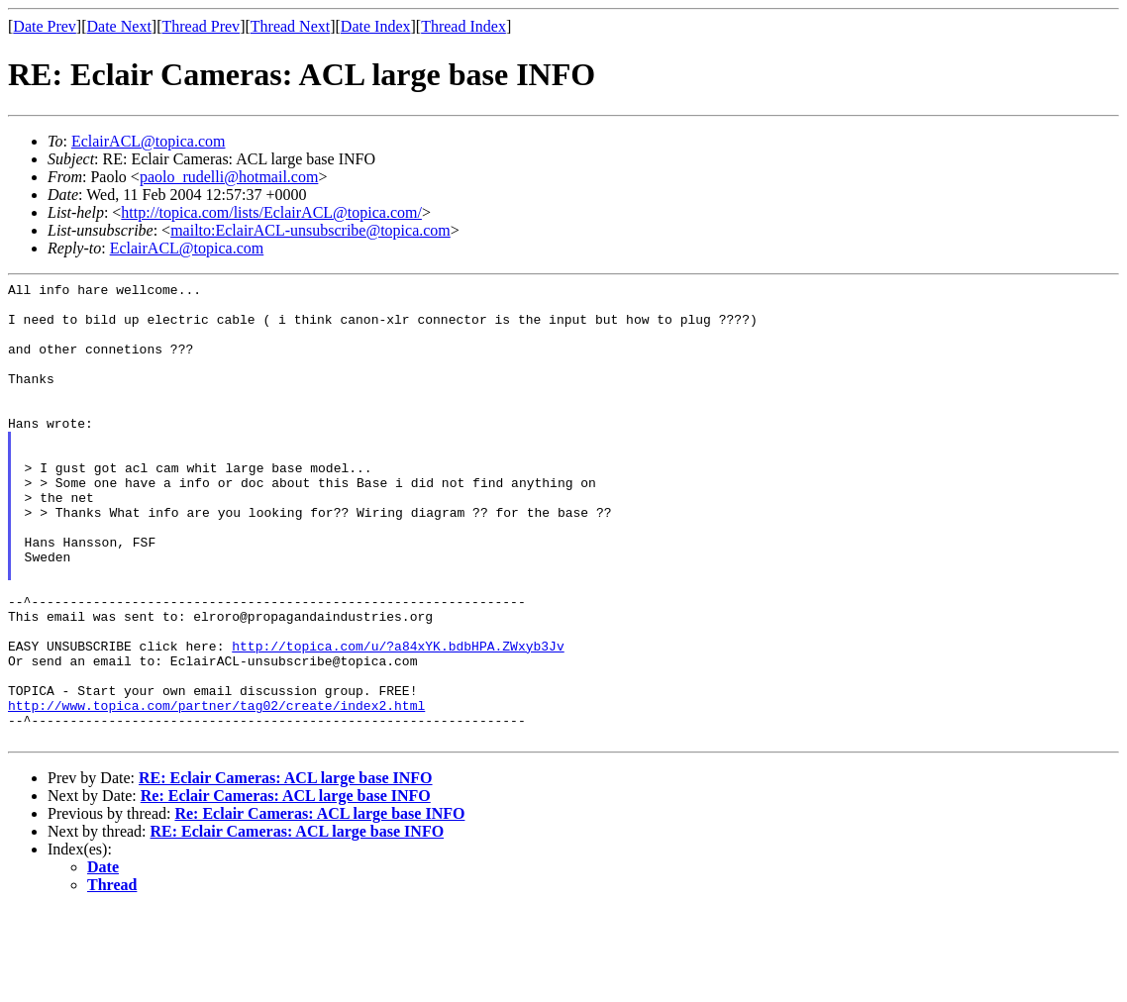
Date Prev (44, 26)
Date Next (119, 26)
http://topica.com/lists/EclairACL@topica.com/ (271, 212)
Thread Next (290, 26)
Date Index (376, 26)
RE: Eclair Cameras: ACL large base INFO (286, 869)
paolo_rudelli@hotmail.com (229, 176)
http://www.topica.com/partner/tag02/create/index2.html (216, 791)
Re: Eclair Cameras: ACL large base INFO (286, 887)
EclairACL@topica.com (148, 141)
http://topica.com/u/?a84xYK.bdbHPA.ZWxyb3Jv (398, 720)
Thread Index (463, 26)
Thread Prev (200, 26)
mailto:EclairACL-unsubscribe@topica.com (310, 230)
